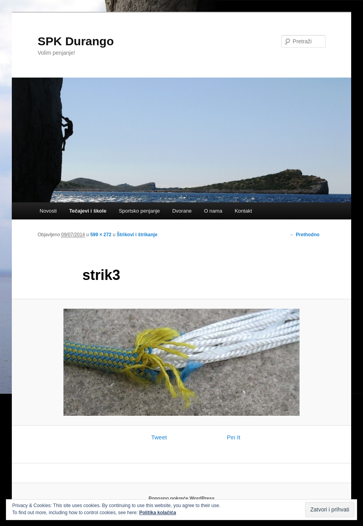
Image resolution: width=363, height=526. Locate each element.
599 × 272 (101, 234)
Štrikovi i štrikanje (137, 234)
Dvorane (182, 211)
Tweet (159, 437)
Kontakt (243, 211)
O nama (213, 211)
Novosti (48, 211)
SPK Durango (75, 41)
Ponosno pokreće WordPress (181, 498)
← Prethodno (304, 234)
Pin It (233, 437)
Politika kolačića (157, 512)
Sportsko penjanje (139, 211)
